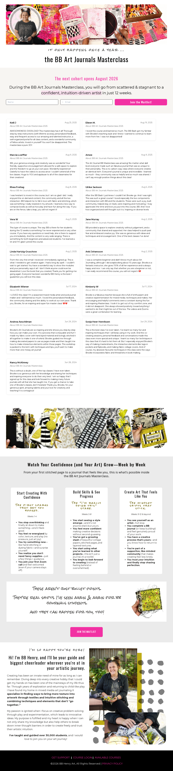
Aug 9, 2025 (71, 155)
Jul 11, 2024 (147, 286)
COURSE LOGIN (82, 757)
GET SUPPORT (61, 757)
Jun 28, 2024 (71, 362)
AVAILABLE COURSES (108, 757)
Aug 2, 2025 (146, 219)
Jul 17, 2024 (71, 286)
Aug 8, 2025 (71, 187)
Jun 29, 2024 (71, 321)
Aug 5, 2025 (147, 187)
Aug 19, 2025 (146, 122)
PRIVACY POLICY (112, 763)
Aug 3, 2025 (71, 219)
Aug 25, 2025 (71, 122)
